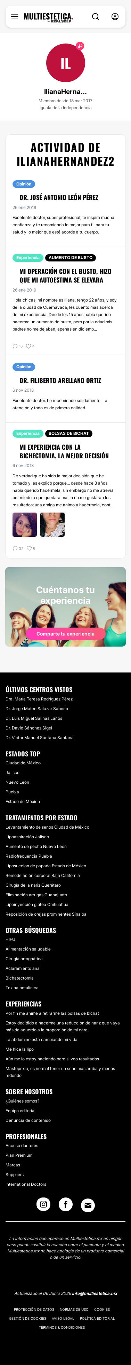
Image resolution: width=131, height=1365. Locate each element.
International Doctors (26, 1184)
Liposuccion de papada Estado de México (46, 865)
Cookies (102, 1309)
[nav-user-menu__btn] (115, 17)
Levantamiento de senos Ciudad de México (47, 827)
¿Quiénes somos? (22, 1101)
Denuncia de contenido (28, 1120)
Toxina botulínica (22, 987)
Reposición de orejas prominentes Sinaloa (46, 914)
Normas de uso (74, 1309)
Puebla (12, 791)
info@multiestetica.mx (94, 1293)
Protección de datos (34, 1309)
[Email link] (88, 1205)
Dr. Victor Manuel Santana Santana (40, 737)
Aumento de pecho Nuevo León (36, 846)
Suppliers (15, 1174)
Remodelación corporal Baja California (43, 875)
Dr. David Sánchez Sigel (29, 728)
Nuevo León (17, 782)
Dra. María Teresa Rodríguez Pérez (39, 698)
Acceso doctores (22, 1145)
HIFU (10, 939)
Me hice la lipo (20, 1049)
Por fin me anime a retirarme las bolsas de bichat (52, 1013)
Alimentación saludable (28, 949)
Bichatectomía (20, 978)
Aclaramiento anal (23, 968)
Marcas (13, 1164)
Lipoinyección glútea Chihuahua (37, 904)
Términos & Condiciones (62, 1327)
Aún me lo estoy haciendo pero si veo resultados (52, 1058)
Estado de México (23, 801)
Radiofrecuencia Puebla (29, 856)
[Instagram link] (43, 1206)
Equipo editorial (20, 1110)
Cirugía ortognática (24, 958)
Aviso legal (63, 1318)
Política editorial (97, 1318)
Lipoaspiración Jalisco (27, 836)
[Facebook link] (66, 1206)
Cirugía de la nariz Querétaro (33, 885)
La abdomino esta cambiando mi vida (41, 1039)
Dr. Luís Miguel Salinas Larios (34, 718)
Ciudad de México (23, 762)
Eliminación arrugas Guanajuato (36, 894)
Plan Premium (19, 1155)
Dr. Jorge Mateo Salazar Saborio (37, 708)
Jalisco (12, 772)
